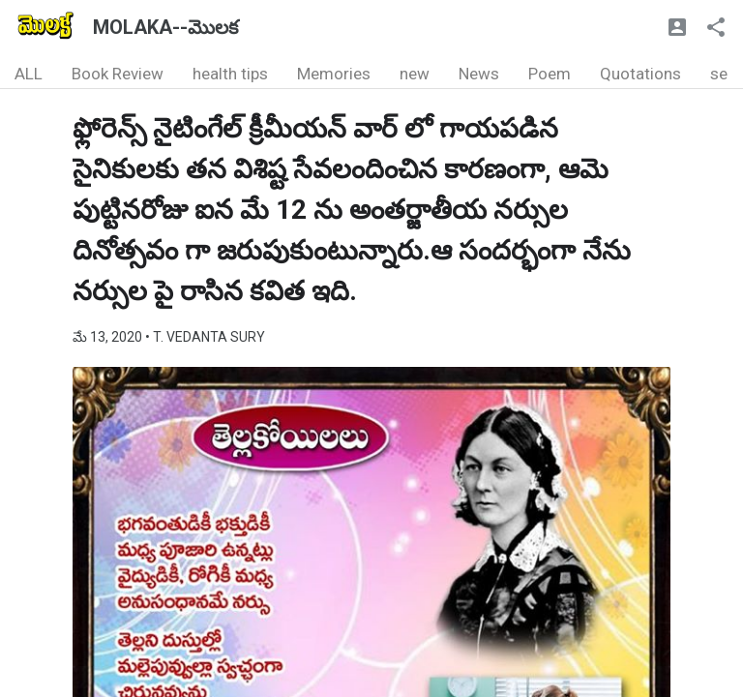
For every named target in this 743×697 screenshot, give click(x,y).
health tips (230, 73)
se (719, 73)
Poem (549, 73)
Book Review (117, 73)
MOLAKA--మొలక (165, 27)
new (415, 73)
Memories (334, 73)
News (479, 73)
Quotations (640, 73)
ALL (29, 73)
